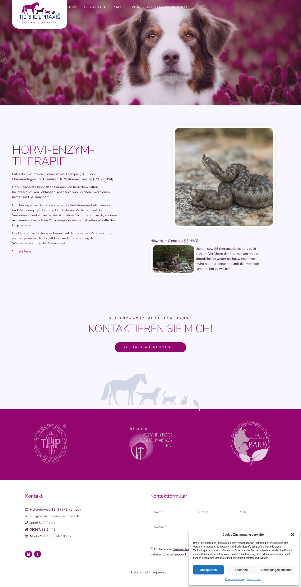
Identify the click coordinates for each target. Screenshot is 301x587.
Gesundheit (95, 7)
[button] (293, 534)
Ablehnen (241, 570)
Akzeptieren (208, 570)
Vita (135, 7)
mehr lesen (24, 251)
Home (72, 7)
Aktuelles (155, 7)
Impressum (160, 573)
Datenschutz (254, 579)
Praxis (119, 7)
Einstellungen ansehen (276, 570)
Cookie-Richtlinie (235, 579)
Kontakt (179, 7)
